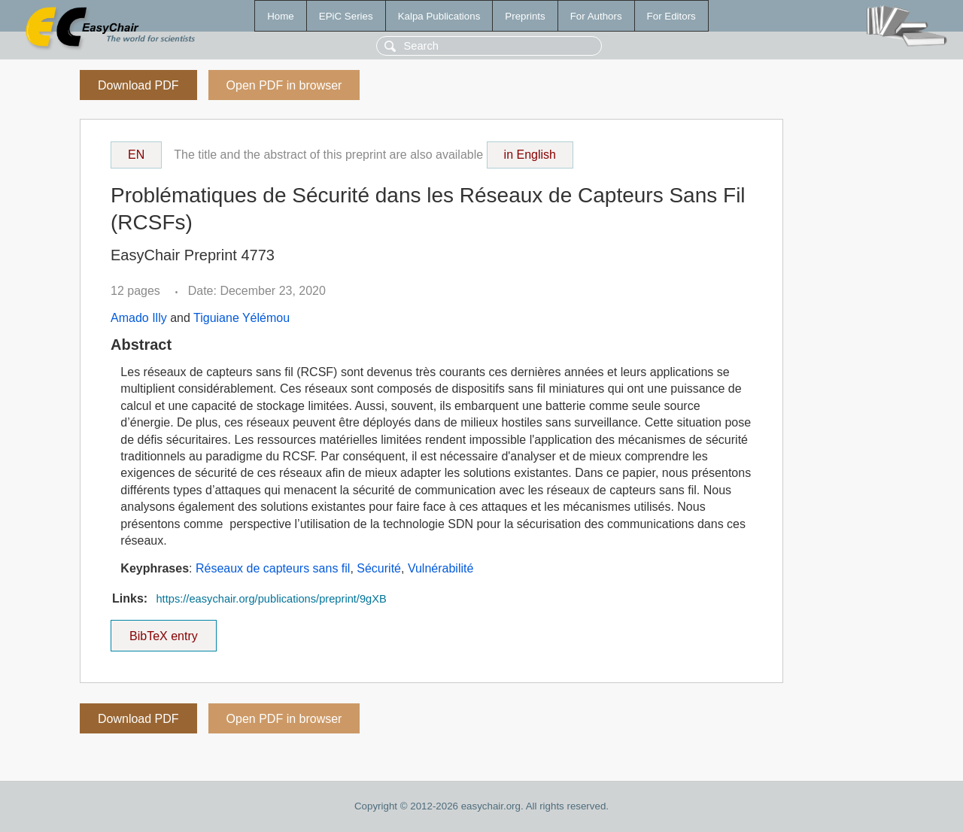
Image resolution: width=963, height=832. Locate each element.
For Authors (596, 16)
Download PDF (138, 85)
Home (280, 16)
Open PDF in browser (284, 85)
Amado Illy (139, 317)
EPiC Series (346, 16)
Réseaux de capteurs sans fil (273, 568)
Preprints (525, 16)
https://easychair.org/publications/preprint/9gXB (271, 599)
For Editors (671, 16)
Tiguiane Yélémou (241, 317)
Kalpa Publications (439, 16)
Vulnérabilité (440, 568)
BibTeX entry (163, 631)
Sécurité (379, 568)
